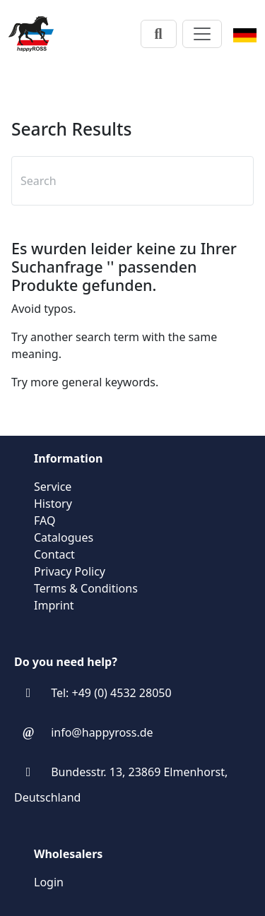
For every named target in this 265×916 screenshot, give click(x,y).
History (53, 503)
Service (52, 486)
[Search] (159, 34)
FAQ (44, 520)
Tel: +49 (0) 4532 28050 (111, 693)
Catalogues (63, 537)
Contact (54, 554)
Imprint (54, 605)
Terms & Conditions (86, 588)
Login (49, 882)
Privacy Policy (69, 571)
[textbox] (127, 181)
